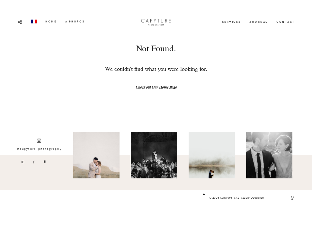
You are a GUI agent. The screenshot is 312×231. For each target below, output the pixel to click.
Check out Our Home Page (156, 88)
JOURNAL (258, 21)
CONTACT (285, 21)
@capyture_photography (39, 144)
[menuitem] (34, 21)
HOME (51, 21)
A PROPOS (75, 21)
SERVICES (231, 21)
